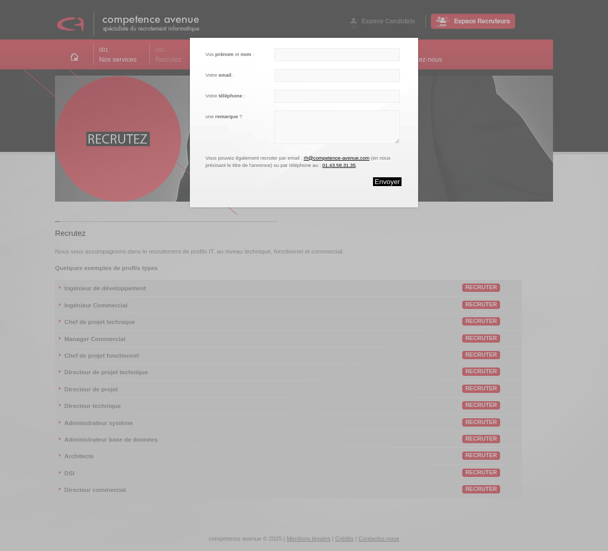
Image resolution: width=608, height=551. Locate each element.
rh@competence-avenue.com (336, 158)
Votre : (219, 75)
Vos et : (229, 54)
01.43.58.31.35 (338, 165)
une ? (223, 116)
